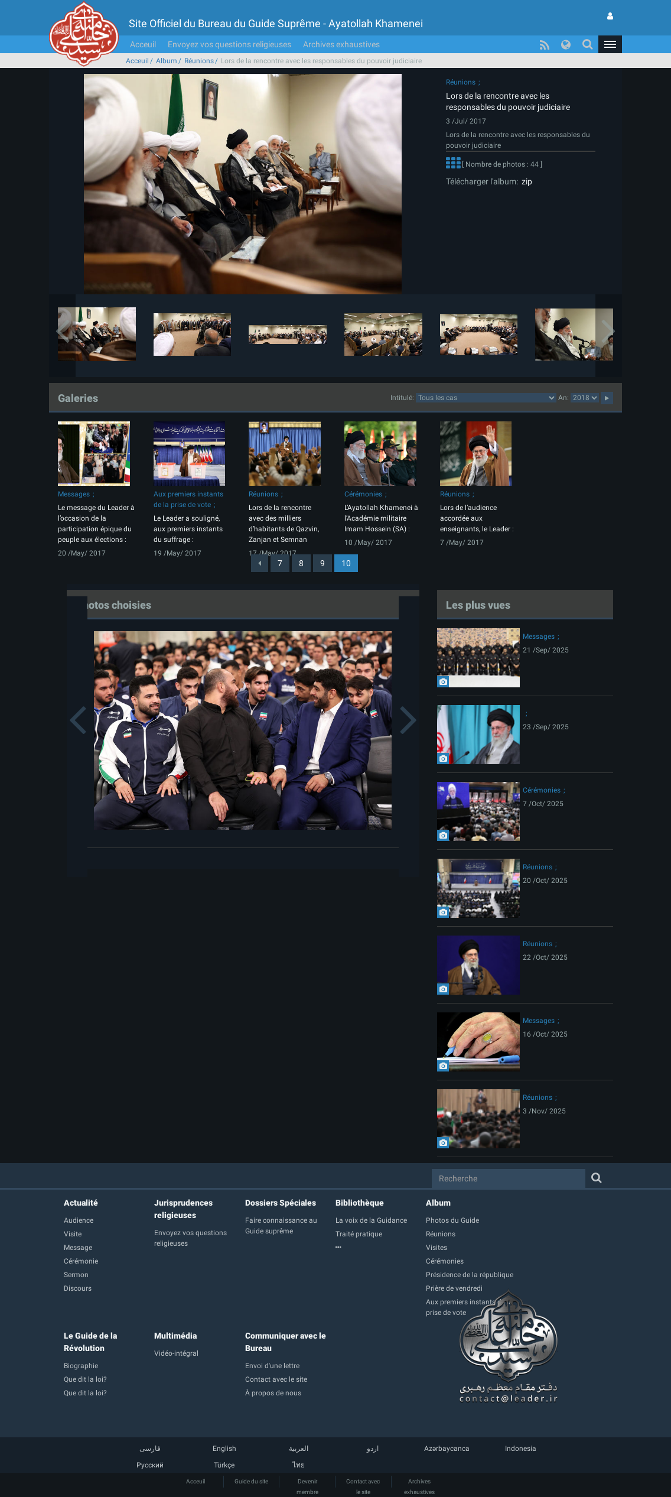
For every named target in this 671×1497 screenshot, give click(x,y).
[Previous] (259, 563)
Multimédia (175, 1335)
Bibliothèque (360, 1202)
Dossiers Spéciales (280, 1202)
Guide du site (251, 1481)
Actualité (81, 1202)
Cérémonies (363, 494)
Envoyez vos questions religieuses (229, 44)
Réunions (199, 61)
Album (166, 61)
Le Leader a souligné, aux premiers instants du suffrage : (188, 529)
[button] (610, 44)
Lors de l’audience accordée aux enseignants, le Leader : (477, 518)
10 (346, 563)
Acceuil (143, 44)
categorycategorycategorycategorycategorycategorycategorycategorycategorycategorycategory (486, 397)
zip (525, 181)
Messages (74, 494)
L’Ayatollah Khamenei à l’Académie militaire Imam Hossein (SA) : (381, 518)
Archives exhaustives (341, 44)
